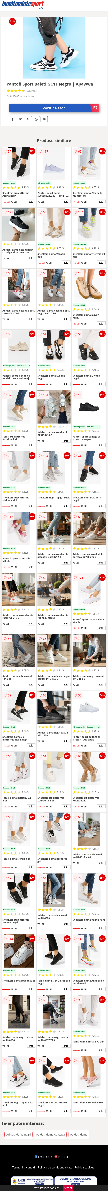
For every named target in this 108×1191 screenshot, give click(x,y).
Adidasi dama (78, 1134)
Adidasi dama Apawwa (50, 1134)
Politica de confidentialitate (55, 1167)
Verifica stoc (71, 108)
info (31, 201)
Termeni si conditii (24, 1167)
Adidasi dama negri (18, 1134)
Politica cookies (84, 1167)
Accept (68, 1188)
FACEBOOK (43, 1157)
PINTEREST (63, 1157)
